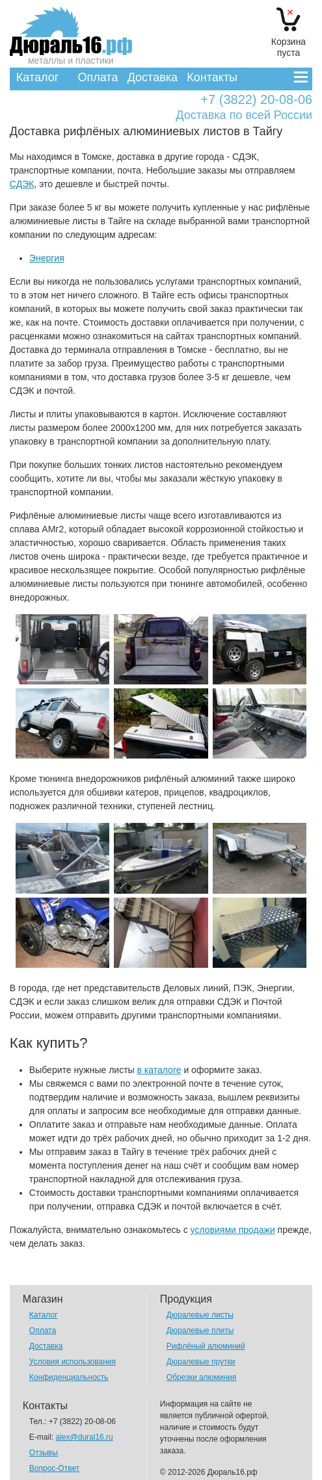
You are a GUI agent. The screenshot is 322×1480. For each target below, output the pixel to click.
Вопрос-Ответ (54, 1468)
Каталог (37, 77)
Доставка (152, 77)
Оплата (97, 77)
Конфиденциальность (69, 1377)
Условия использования (72, 1361)
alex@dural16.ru (84, 1437)
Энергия (46, 258)
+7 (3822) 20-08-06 (256, 100)
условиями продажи (233, 1230)
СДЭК (22, 184)
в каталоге (159, 1070)
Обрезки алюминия (201, 1377)
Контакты (212, 77)
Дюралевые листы (200, 1314)
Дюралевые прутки (201, 1361)
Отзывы (43, 1452)
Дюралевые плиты (200, 1330)
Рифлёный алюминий (206, 1346)
